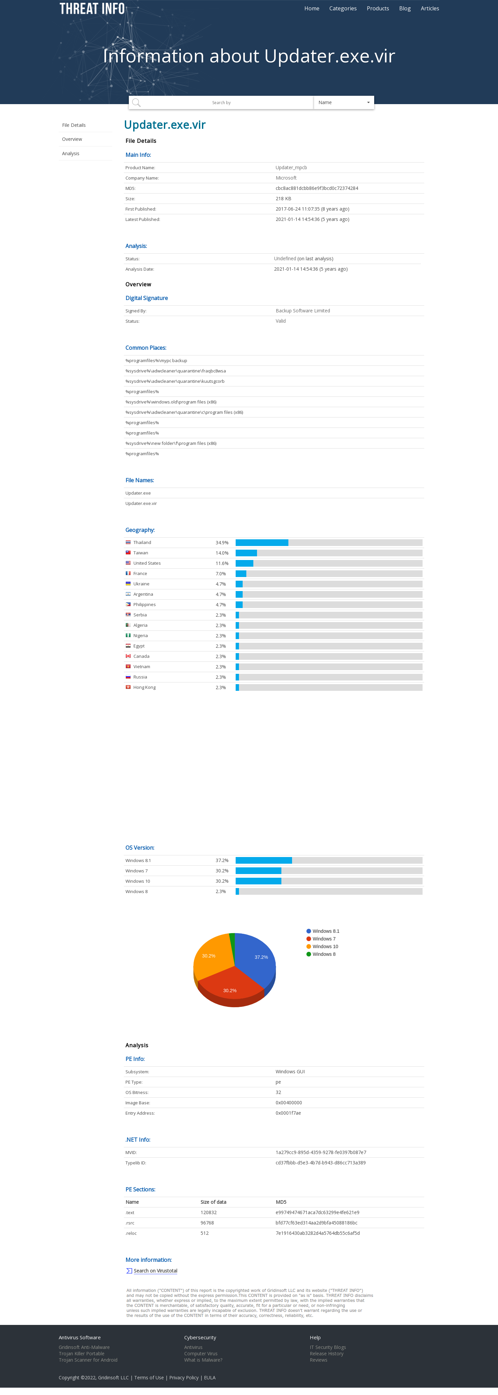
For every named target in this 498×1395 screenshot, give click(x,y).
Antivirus (193, 1347)
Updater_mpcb (291, 167)
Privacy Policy (184, 1377)
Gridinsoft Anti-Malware (84, 1347)
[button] (344, 102)
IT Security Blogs (328, 1347)
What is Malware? (203, 1360)
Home (311, 8)
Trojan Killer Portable (81, 1353)
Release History (326, 1353)
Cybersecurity (200, 1337)
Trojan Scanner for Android (88, 1360)
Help (315, 1337)
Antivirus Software (80, 1337)
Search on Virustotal (155, 1271)
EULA (210, 1377)
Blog (405, 8)
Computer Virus (201, 1353)
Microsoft (286, 178)
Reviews (318, 1360)
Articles (430, 8)
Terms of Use (149, 1377)
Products (378, 8)
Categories (343, 8)
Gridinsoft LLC (113, 1377)
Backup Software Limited (303, 310)
